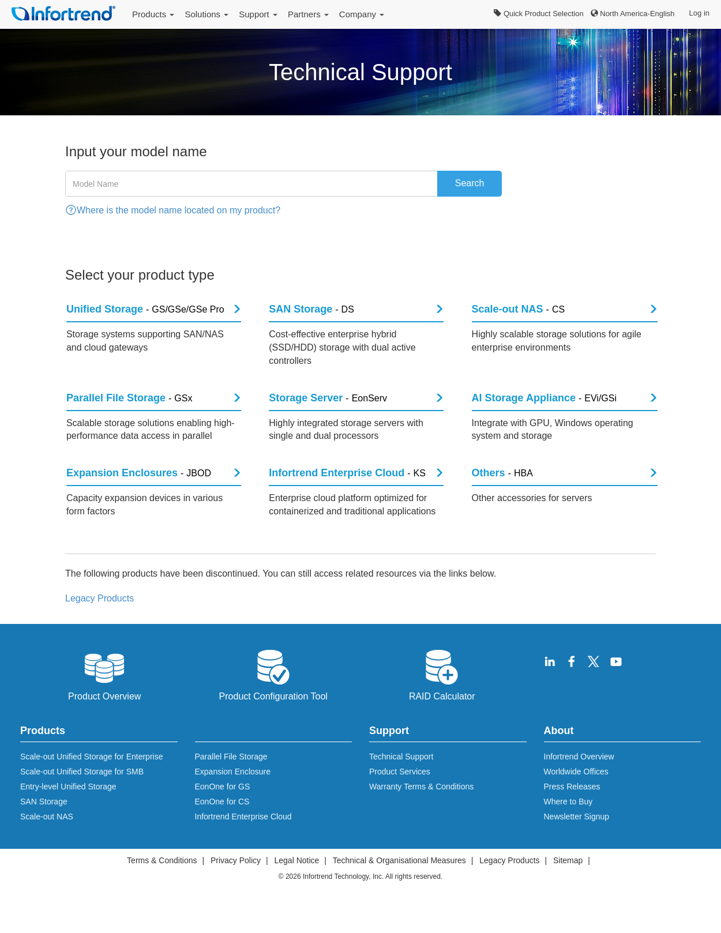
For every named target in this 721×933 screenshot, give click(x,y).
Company (361, 14)
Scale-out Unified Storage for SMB (82, 794)
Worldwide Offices (576, 794)
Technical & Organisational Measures (399, 882)
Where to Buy (568, 824)
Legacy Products (509, 882)
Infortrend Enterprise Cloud (243, 839)
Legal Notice (296, 882)
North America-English (633, 13)
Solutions (206, 14)
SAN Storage (43, 824)
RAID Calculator (442, 696)
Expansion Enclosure (233, 794)
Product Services (399, 794)
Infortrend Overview (579, 779)
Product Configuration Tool (273, 696)
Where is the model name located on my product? (178, 210)
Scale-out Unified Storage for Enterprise (91, 779)
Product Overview (104, 696)
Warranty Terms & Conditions (421, 809)
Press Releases (572, 809)
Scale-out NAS (46, 839)
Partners (308, 14)
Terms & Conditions (162, 882)
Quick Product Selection (538, 13)
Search (470, 183)
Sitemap (568, 882)
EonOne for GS (222, 809)
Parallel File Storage (231, 779)
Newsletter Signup (577, 839)
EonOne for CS (222, 824)
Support (258, 14)
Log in (699, 13)
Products (153, 14)
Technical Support (401, 779)
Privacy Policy (236, 882)
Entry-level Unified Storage (68, 809)
